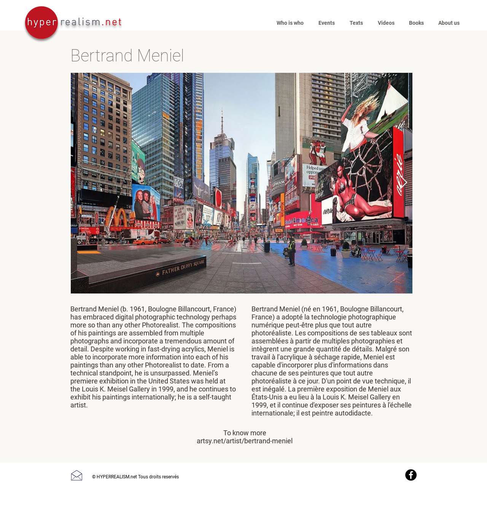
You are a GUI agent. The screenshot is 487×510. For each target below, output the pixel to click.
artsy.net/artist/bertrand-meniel (245, 441)
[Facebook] (411, 475)
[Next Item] (403, 182)
